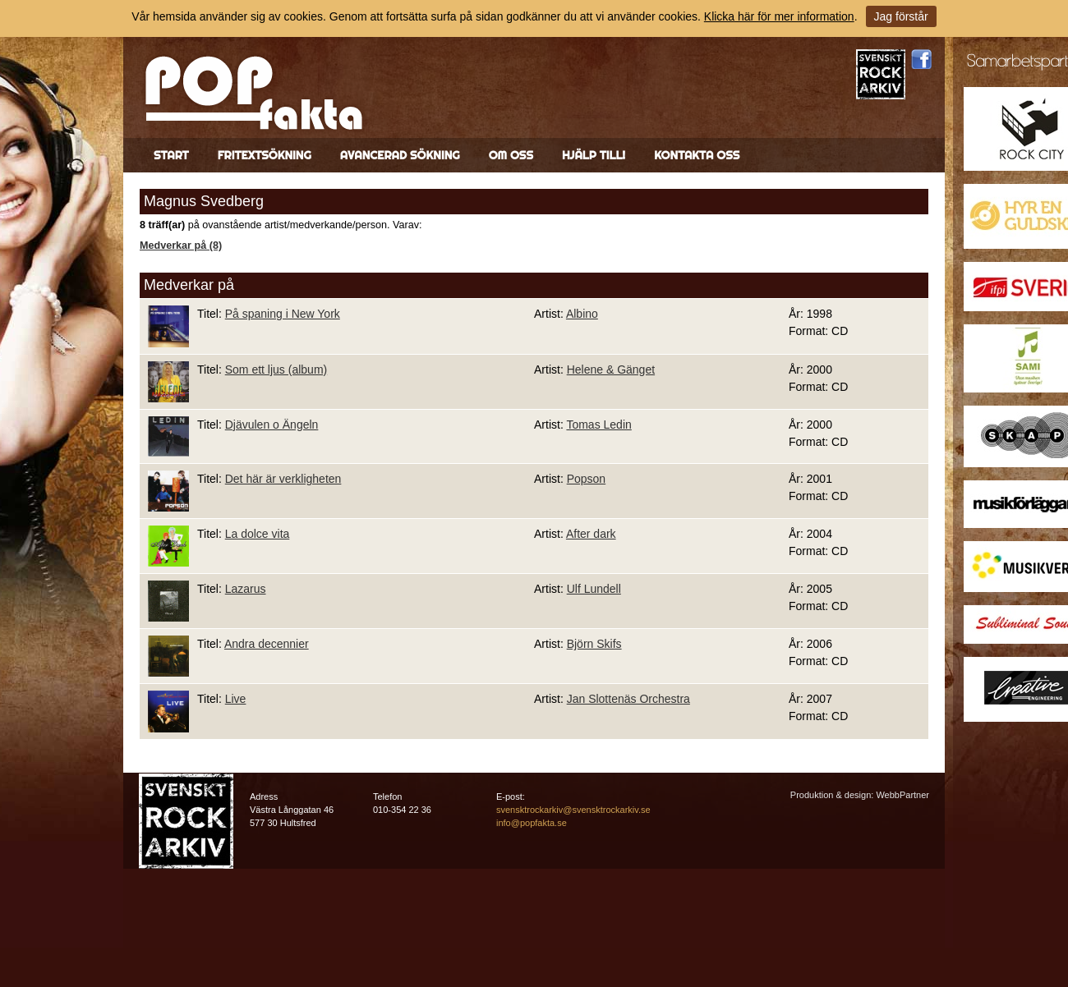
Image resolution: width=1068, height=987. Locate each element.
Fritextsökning (264, 155)
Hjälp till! (593, 155)
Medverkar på (189, 285)
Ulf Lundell (594, 588)
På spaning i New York (282, 313)
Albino (582, 313)
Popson (586, 478)
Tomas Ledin (598, 424)
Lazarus (245, 588)
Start (171, 155)
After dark (591, 533)
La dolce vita (257, 533)
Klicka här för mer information (779, 16)
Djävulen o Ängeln (272, 424)
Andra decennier (266, 643)
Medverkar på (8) (181, 245)
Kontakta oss (696, 155)
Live (235, 698)
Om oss (511, 155)
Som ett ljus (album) (276, 369)
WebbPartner (902, 795)
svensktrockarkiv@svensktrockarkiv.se (573, 810)
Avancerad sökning (400, 155)
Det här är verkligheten (283, 478)
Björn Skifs (594, 643)
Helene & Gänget (611, 369)
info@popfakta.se (531, 823)
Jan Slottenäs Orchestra (628, 698)
